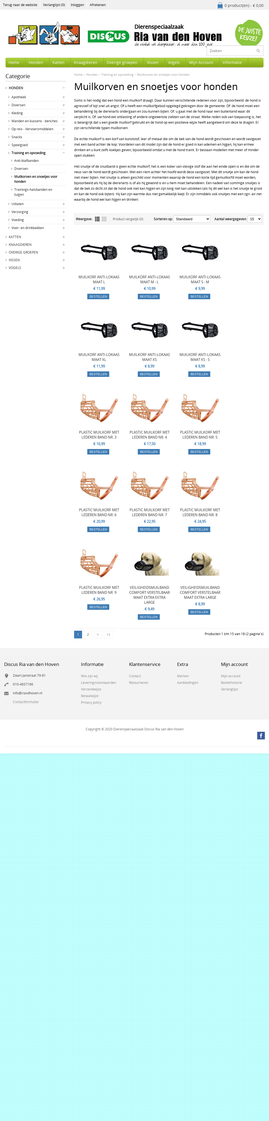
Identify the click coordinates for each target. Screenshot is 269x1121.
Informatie (232, 62)
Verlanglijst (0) (54, 4)
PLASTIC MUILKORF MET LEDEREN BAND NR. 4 (150, 435)
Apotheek (19, 97)
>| (109, 634)
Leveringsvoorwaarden (98, 682)
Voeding (18, 219)
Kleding (17, 113)
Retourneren (138, 682)
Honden (36, 62)
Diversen (18, 105)
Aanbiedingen (187, 682)
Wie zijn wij (89, 676)
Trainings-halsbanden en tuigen (33, 192)
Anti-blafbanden (26, 160)
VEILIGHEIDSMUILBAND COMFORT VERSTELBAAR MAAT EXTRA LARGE (200, 592)
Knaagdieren (85, 62)
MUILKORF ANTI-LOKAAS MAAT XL (99, 357)
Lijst (97, 219)
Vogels (174, 62)
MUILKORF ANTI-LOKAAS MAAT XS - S (200, 357)
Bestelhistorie (231, 682)
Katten (58, 62)
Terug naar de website (20, 4)
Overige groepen (122, 62)
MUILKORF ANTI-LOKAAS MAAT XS (149, 357)
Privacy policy (91, 702)
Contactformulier (26, 702)
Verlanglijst (229, 689)
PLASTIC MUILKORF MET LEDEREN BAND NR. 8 (200, 512)
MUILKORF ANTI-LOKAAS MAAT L (99, 279)
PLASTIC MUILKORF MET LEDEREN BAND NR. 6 (99, 512)
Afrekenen (98, 4)
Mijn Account (201, 62)
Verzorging (20, 211)
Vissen (153, 62)
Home (14, 62)
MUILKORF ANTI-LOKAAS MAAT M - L (149, 279)
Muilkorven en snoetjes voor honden (35, 179)
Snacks (17, 137)
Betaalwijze (90, 695)
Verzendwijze (91, 689)
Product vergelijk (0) (128, 219)
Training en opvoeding (29, 153)
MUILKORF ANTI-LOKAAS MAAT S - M (200, 279)
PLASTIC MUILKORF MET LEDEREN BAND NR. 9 (99, 590)
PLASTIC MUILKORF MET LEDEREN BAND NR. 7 (150, 512)
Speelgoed (20, 145)
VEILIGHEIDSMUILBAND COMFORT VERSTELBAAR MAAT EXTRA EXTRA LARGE (149, 595)
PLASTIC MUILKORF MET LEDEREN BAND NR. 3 (99, 435)
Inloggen (77, 4)
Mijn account (230, 676)
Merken (183, 676)
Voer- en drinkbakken (28, 227)
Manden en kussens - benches (35, 121)
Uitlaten (18, 204)
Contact (135, 676)
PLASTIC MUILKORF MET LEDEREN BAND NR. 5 (200, 435)
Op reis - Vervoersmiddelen (32, 129)
